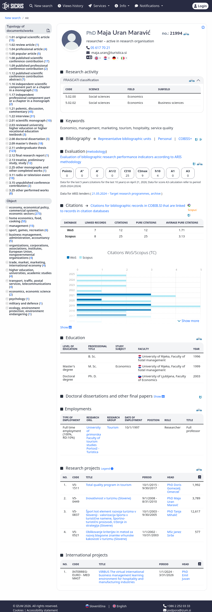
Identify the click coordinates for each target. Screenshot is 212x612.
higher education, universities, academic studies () (30, 273)
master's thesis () (29, 143)
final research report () (32, 155)
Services (97, 6)
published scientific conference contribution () (29, 59)
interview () (25, 116)
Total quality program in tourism (109, 483)
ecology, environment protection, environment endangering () (26, 311)
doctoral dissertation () (32, 139)
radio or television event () (29, 176)
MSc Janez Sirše (174, 530)
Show (66, 327)
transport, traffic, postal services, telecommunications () (30, 284)
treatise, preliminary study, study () (27, 161)
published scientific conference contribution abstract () (26, 76)
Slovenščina (95, 602)
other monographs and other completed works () (28, 168)
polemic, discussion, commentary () (26, 110)
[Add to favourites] (203, 27)
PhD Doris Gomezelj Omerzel (174, 486)
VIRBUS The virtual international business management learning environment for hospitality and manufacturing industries (122, 573)
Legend (107, 467)
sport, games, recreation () (28, 230)
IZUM (20, 602)
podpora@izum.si (177, 606)
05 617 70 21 (98, 47)
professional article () (31, 49)
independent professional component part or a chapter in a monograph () (29, 99)
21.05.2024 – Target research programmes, (121, 193)
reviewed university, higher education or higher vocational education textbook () (28, 129)
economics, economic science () (30, 292)
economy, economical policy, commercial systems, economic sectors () (29, 210)
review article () (27, 45)
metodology (96, 151)
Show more (188, 320)
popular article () (28, 54)
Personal (165, 138)
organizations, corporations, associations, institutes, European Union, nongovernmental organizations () (29, 251)
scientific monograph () (34, 120)
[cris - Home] (12, 6)
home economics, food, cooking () (25, 219)
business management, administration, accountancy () (29, 238)
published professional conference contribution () (28, 67)
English (119, 602)
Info (121, 6)
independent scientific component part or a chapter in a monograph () (29, 87)
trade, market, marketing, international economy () (27, 263)
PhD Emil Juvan (186, 571)
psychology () (19, 299)
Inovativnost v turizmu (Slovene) (109, 496)
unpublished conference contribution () (29, 184)
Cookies (18, 606)
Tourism (113, 427)
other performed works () (29, 191)
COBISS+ (185, 138)
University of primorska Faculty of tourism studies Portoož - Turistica (93, 439)
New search (40, 6)
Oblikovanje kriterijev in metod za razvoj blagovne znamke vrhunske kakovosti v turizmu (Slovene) (110, 532)
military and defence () (25, 303)
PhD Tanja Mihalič (174, 511)
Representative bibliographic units (125, 138)
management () (21, 226)
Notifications (147, 6)
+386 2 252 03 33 (176, 602)
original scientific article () (29, 38)
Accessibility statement (42, 606)
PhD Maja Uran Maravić (174, 499)
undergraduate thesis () (27, 149)
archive (156, 193)
